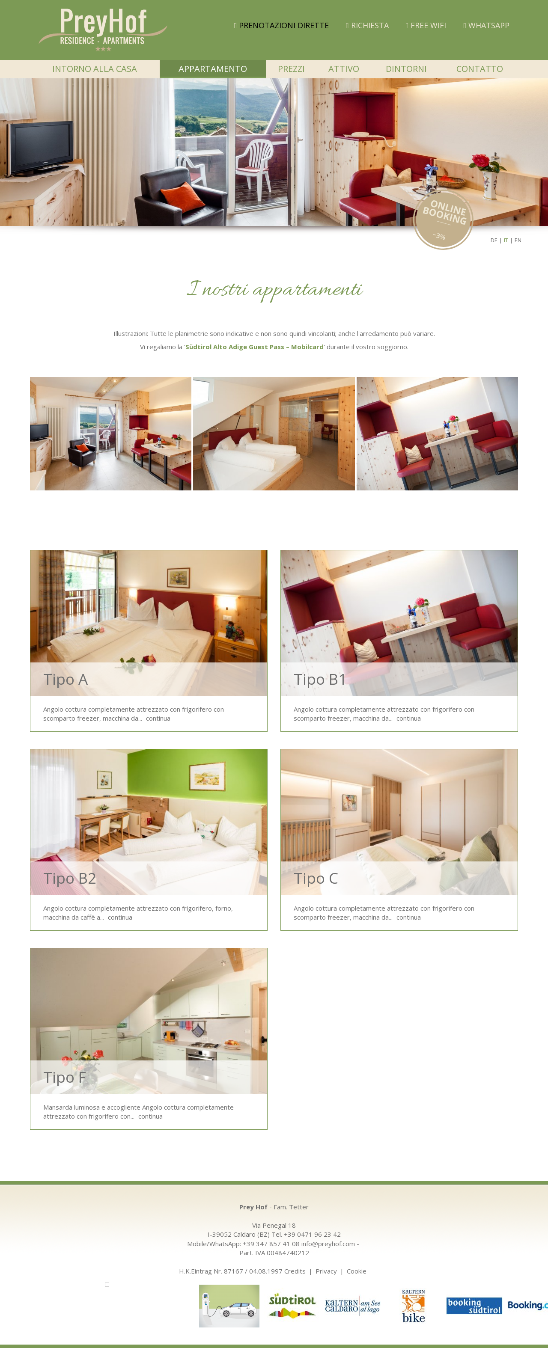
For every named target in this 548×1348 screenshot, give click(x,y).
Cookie (356, 1271)
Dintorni (406, 68)
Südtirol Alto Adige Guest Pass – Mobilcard (254, 346)
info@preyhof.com (328, 1243)
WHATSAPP (486, 25)
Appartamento (213, 68)
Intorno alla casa (94, 68)
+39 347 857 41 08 (271, 1243)
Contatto (479, 68)
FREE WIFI (426, 25)
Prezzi (291, 68)
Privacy (326, 1271)
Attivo (343, 68)
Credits (295, 1271)
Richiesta (367, 25)
